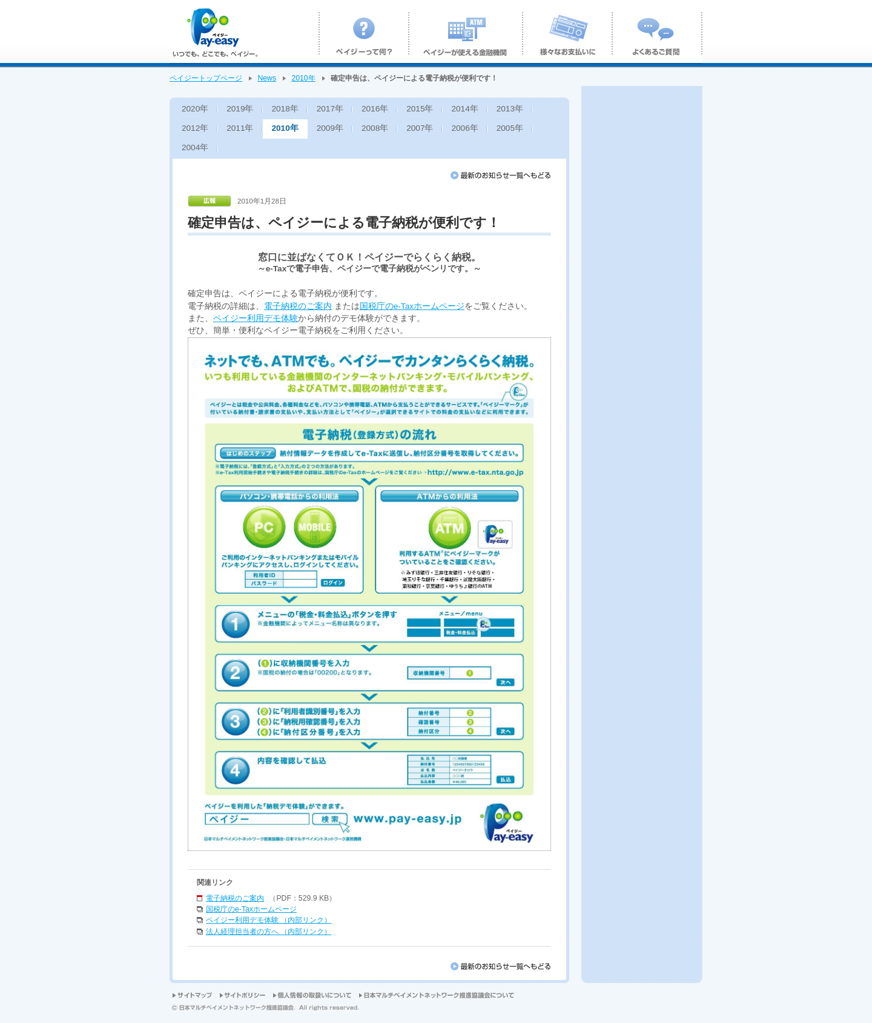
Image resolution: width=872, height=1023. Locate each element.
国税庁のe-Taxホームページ (412, 306)
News (266, 78)
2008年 (375, 128)
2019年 (239, 108)
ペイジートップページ (206, 78)
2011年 (239, 128)
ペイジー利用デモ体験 (255, 318)
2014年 (465, 108)
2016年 (375, 108)
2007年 (419, 128)
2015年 (419, 108)
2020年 (195, 108)
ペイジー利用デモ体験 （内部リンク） (268, 920)
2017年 (330, 108)
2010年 (303, 78)
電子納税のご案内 (298, 306)
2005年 (510, 128)
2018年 (285, 108)
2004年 (195, 147)
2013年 (510, 108)
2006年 (465, 128)
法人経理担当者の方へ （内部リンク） (268, 931)
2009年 (330, 128)
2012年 (195, 128)
